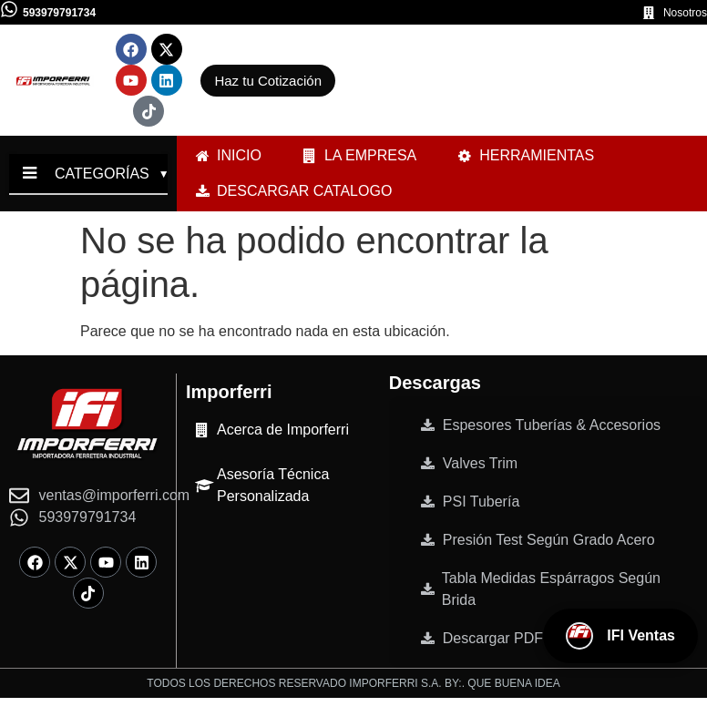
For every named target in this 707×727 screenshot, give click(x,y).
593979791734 (59, 12)
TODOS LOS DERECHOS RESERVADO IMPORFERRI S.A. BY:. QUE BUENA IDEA (353, 683)
